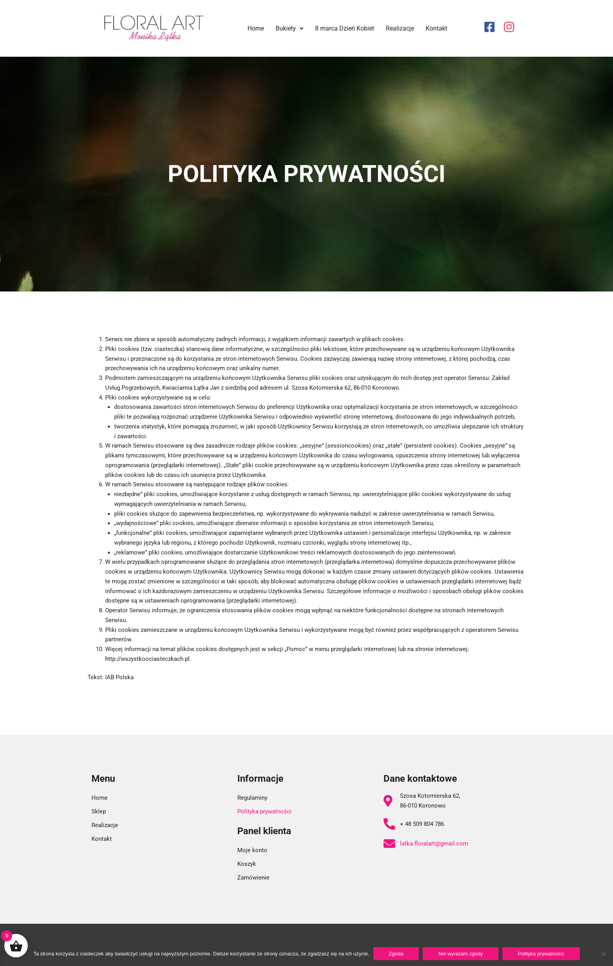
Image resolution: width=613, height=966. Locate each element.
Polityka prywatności (264, 811)
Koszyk (246, 863)
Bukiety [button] (289, 28)
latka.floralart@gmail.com (434, 843)
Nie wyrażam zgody (460, 954)
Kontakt (436, 28)
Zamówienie (253, 877)
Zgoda (396, 954)
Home (255, 28)
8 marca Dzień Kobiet (344, 28)
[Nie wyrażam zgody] (603, 954)
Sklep (98, 811)
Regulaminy (252, 797)
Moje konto (252, 850)
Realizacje (400, 28)
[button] (289, 29)
